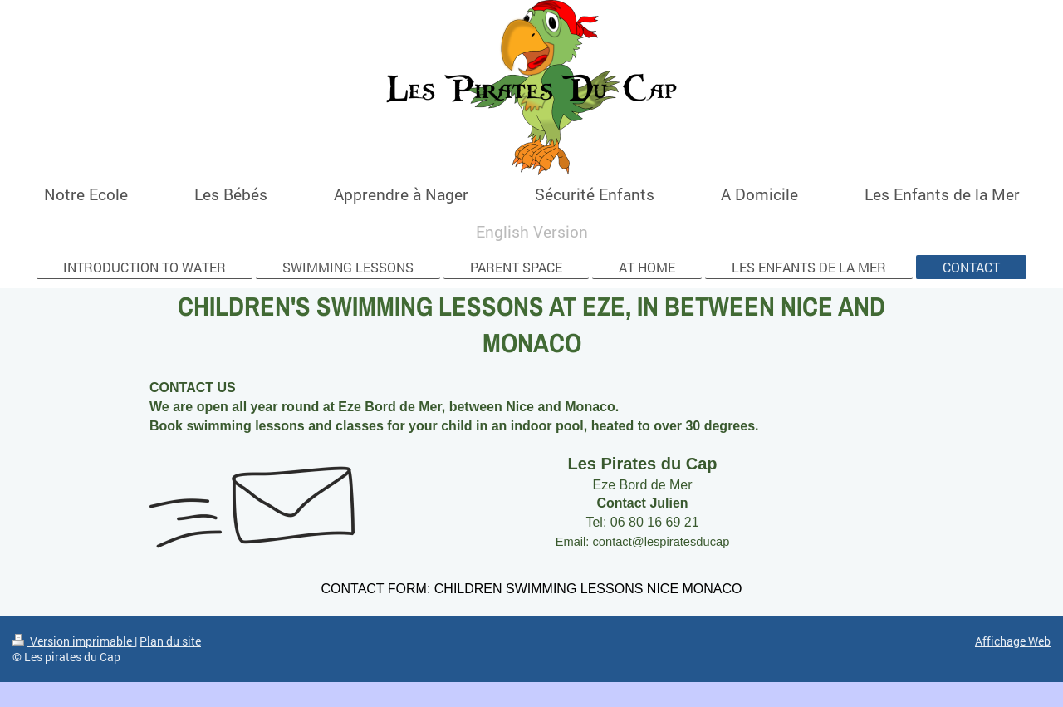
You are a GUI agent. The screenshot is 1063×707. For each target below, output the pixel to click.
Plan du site (170, 641)
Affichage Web (1013, 641)
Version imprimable (73, 641)
